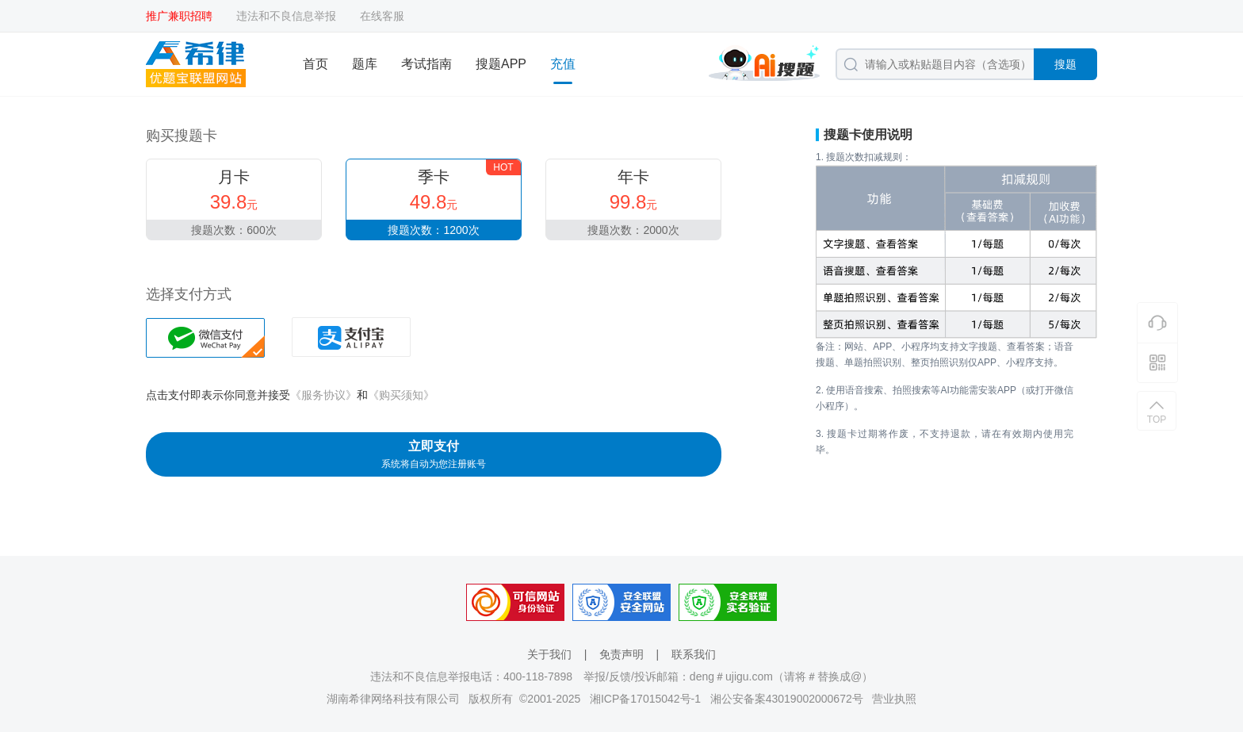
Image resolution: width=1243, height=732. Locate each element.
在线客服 (382, 16)
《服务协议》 (323, 395)
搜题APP (501, 64)
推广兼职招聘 (179, 16)
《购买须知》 (401, 395)
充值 (563, 64)
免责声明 (621, 654)
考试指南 (426, 64)
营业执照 (894, 698)
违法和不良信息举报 (286, 16)
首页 (315, 64)
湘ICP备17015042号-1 (645, 698)
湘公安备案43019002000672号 (786, 698)
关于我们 (549, 654)
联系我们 (693, 654)
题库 (364, 64)
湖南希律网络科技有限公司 (393, 698)
